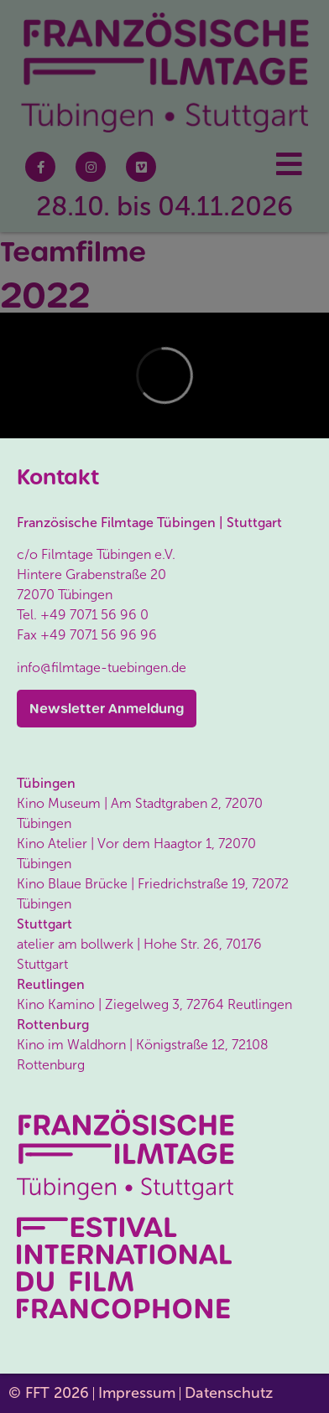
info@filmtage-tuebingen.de (101, 667)
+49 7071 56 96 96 (98, 635)
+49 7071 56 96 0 (94, 615)
